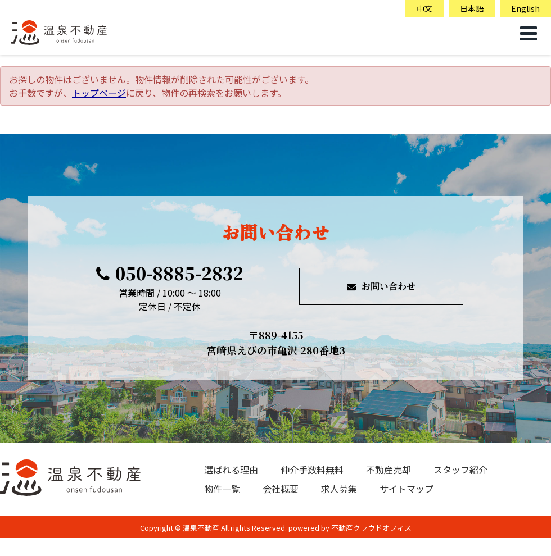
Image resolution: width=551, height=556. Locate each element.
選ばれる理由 (231, 469)
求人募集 (339, 488)
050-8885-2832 (169, 273)
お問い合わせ (381, 286)
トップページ (99, 92)
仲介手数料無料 (312, 469)
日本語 (472, 8)
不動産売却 (388, 469)
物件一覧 (222, 488)
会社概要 (281, 488)
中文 (424, 8)
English (525, 8)
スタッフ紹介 (460, 469)
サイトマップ (406, 488)
